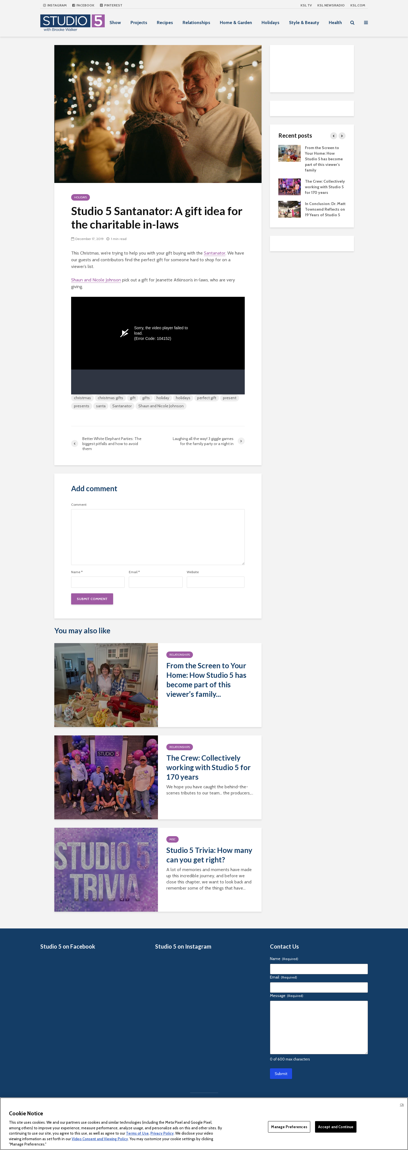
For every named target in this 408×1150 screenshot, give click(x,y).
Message (286, 995)
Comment (79, 504)
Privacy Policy (162, 1133)
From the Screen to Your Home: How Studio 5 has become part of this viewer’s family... (206, 680)
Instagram (55, 5)
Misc (172, 839)
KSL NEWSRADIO (331, 5)
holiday (163, 397)
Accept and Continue (335, 1126)
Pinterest (111, 5)
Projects (138, 22)
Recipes (165, 22)
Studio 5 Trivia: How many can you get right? (209, 855)
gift (133, 397)
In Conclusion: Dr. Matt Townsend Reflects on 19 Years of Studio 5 (325, 209)
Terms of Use (137, 1133)
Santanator (214, 253)
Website (193, 572)
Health (335, 22)
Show (115, 22)
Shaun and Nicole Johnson (96, 280)
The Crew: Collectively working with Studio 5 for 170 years (208, 767)
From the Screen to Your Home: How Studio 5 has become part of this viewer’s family (324, 159)
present (229, 397)
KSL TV (306, 5)
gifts (146, 397)
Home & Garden (236, 22)
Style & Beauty (304, 22)
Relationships (196, 22)
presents (81, 405)
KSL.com (357, 5)
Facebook (83, 5)
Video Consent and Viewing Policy (100, 1139)
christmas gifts (110, 397)
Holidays (270, 22)
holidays (183, 397)
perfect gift (206, 397)
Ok (402, 1105)
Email (134, 572)
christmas (82, 397)
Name (77, 572)
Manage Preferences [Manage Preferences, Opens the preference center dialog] (289, 1126)
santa (101, 405)
